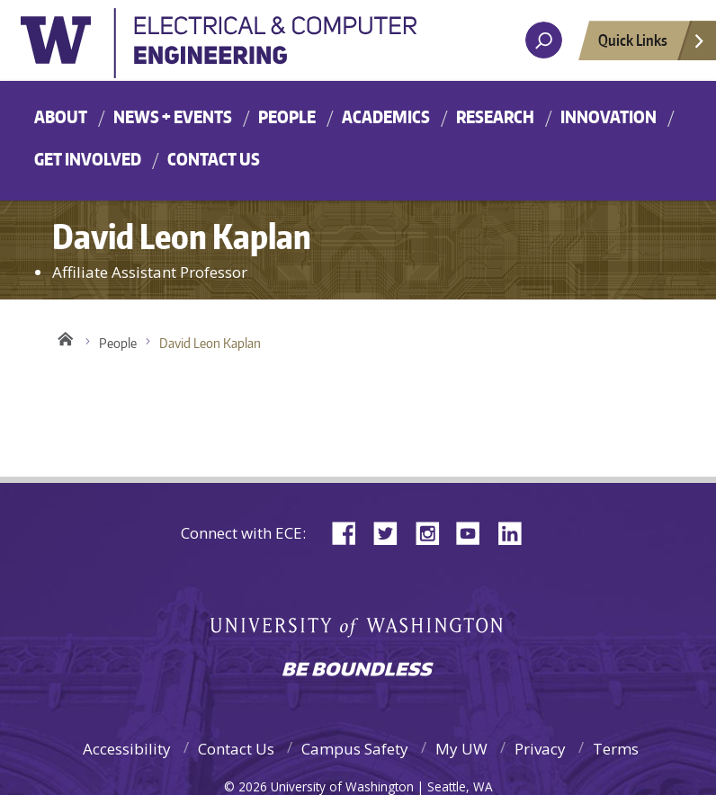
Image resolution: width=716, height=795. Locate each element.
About (60, 116)
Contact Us (213, 158)
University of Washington (218, 48)
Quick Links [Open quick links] (652, 45)
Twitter (392, 532)
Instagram (433, 532)
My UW (461, 748)
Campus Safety (354, 748)
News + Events (172, 116)
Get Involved (87, 158)
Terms (616, 748)
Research (495, 116)
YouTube (475, 532)
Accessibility (127, 748)
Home (65, 339)
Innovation (608, 116)
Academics (386, 116)
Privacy (540, 748)
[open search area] (544, 40)
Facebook (351, 532)
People (287, 116)
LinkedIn (516, 532)
